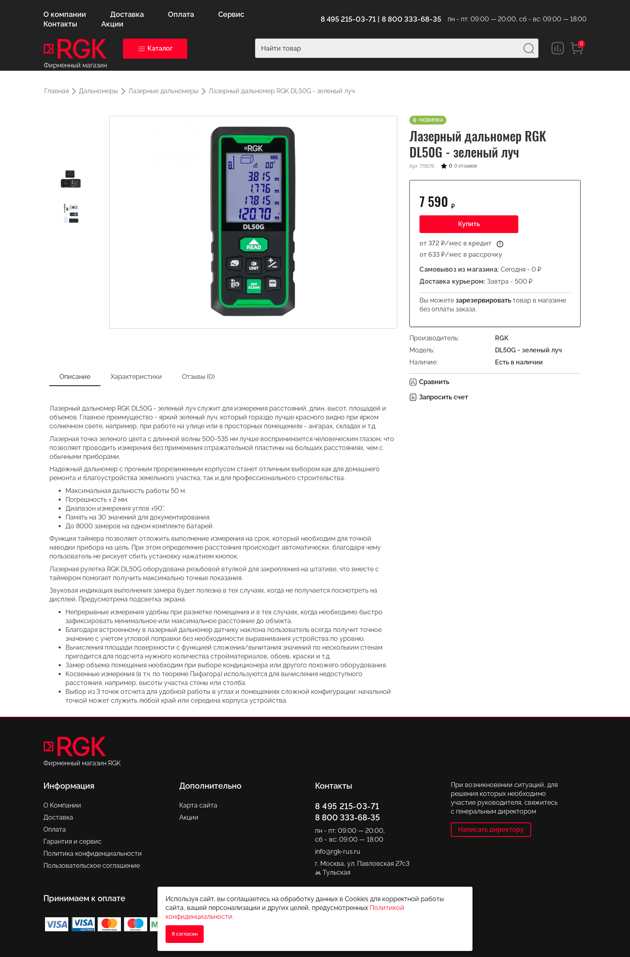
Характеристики (136, 376)
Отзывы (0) (198, 376)
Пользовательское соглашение (91, 865)
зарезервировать (483, 300)
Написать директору (491, 829)
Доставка (58, 817)
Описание (74, 376)
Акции (188, 817)
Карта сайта (198, 805)
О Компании (62, 805)
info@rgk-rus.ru (337, 851)
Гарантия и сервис (72, 841)
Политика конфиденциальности (92, 853)
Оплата (54, 829)
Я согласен (185, 934)
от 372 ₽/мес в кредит (455, 243)
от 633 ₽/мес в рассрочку (460, 254)
